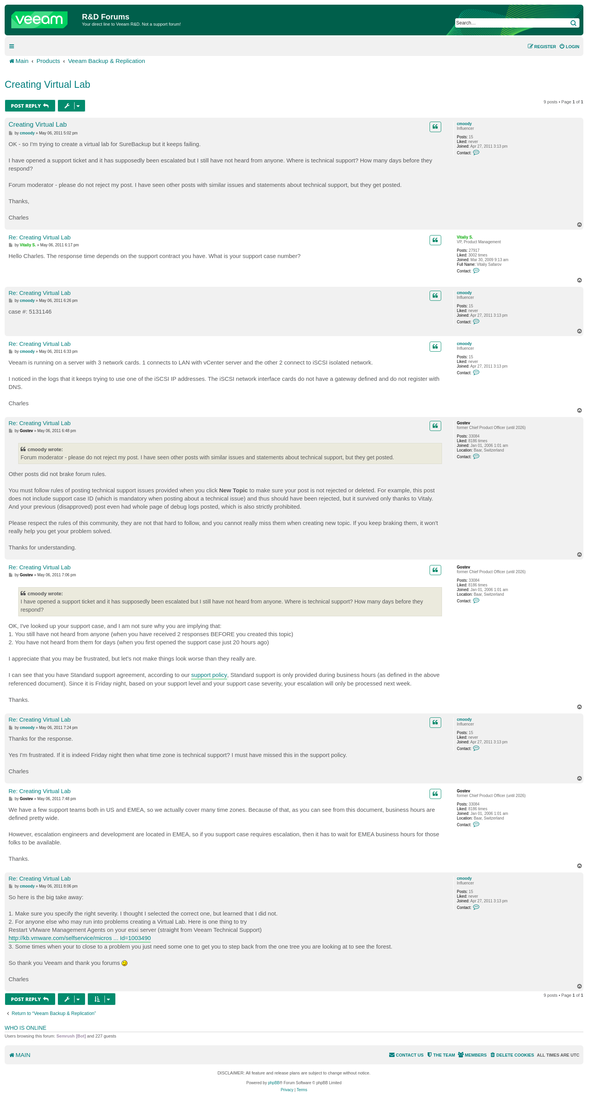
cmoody (464, 124)
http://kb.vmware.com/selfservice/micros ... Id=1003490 (80, 938)
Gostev (463, 423)
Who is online (25, 1028)
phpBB (274, 1083)
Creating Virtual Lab (47, 84)
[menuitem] (569, 46)
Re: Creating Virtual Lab (40, 237)
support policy (209, 674)
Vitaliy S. (465, 237)
